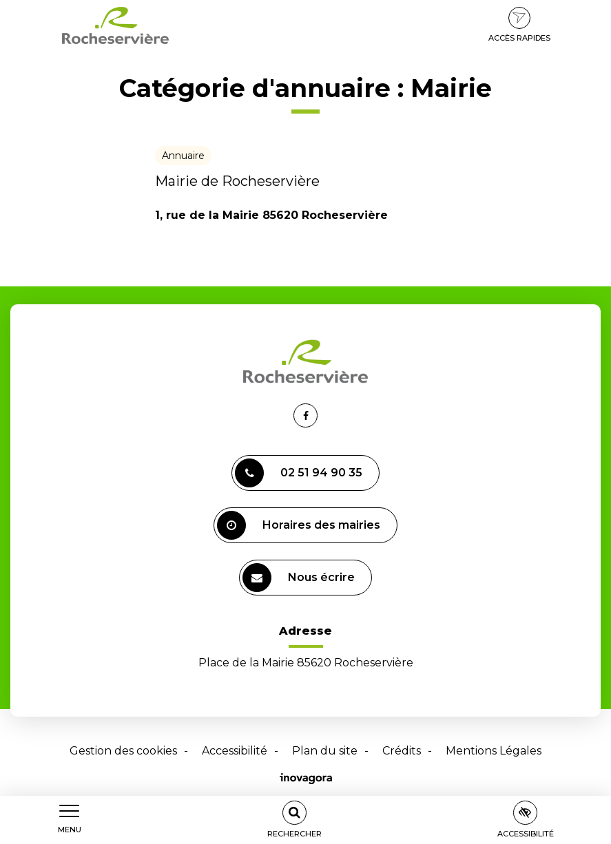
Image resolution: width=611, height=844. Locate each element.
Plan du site (325, 750)
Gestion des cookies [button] (123, 750)
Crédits (401, 750)
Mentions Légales (493, 750)
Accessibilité (234, 750)
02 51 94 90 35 (298, 472)
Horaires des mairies (298, 525)
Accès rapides (519, 25)
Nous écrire (298, 577)
